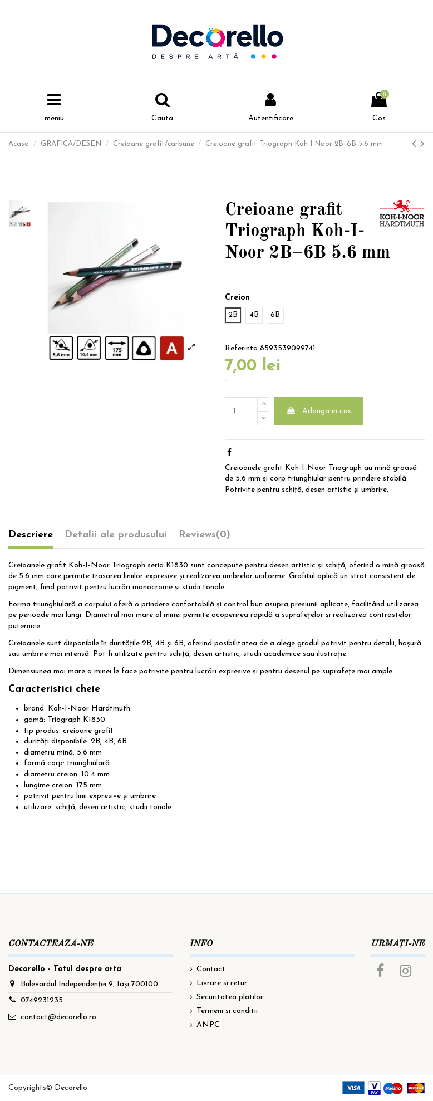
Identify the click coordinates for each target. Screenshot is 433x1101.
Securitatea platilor (229, 997)
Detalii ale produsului (116, 535)
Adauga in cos (318, 411)
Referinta (241, 348)
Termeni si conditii (227, 1011)
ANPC (208, 1025)
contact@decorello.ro (58, 1017)
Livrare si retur (221, 983)
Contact (210, 969)
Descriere (30, 535)
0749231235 (42, 1000)
